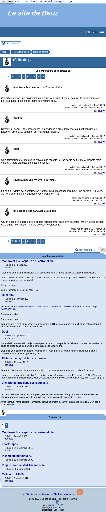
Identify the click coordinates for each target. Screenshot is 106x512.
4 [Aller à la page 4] (19, 76)
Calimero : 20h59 (13, 474)
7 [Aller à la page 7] (31, 76)
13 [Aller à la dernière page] (42, 76)
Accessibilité (7, 2)
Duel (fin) (8, 294)
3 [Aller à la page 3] (16, 76)
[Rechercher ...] (87, 250)
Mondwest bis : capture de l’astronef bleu (28, 261)
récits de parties (40, 52)
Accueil (5, 52)
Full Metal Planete (21, 52)
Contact (44, 494)
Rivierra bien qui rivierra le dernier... (25, 358)
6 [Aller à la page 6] (27, 76)
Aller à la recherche (41, 1)
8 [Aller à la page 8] (34, 76)
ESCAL (54, 507)
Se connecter (13, 43)
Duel (5, 331)
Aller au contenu (22, 1)
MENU (91, 32)
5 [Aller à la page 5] (23, 76)
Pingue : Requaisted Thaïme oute (23, 465)
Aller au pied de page (62, 1)
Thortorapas (10, 444)
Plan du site (30, 494)
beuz (100, 111)
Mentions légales (61, 494)
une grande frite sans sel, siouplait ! (25, 382)
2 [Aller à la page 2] (12, 76)
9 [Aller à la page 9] (38, 76)
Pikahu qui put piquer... (17, 455)
